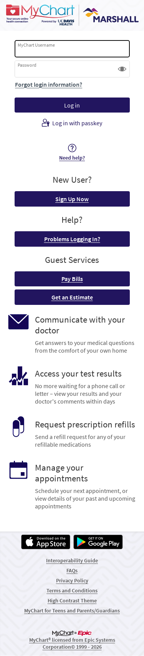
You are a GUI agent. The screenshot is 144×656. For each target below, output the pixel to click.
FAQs (72, 570)
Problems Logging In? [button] (72, 239)
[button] (122, 69)
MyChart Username (36, 45)
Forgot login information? (48, 84)
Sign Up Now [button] (72, 199)
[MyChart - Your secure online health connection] (72, 15)
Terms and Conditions (72, 590)
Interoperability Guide (72, 560)
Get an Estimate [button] (72, 297)
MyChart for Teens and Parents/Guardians (72, 610)
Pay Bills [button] (72, 279)
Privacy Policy (72, 580)
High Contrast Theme (72, 600)
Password (27, 65)
